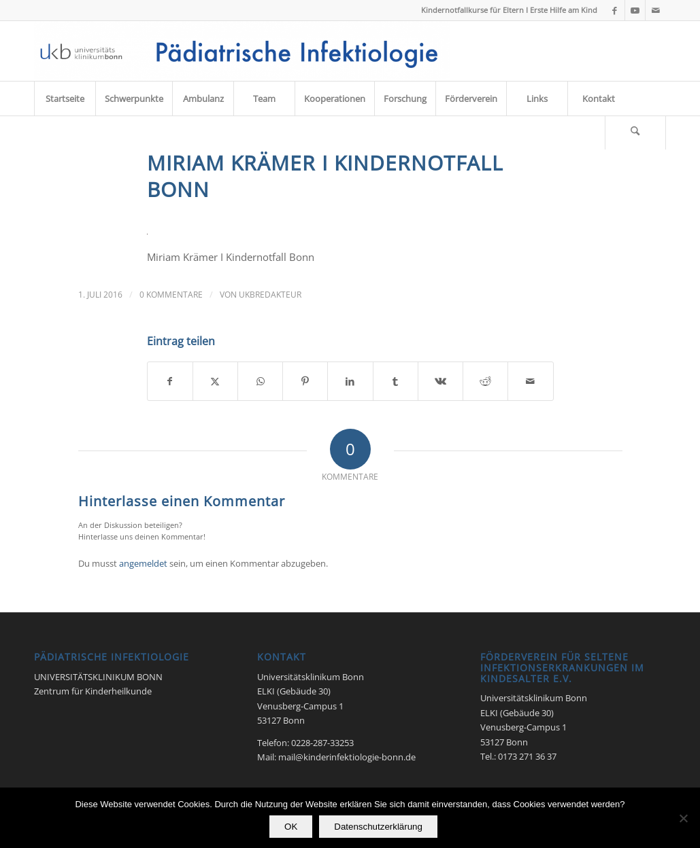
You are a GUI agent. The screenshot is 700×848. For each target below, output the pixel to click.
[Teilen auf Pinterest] (305, 381)
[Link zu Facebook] (614, 10)
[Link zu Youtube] (635, 10)
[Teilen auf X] (215, 381)
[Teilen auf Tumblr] (395, 381)
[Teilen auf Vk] (440, 381)
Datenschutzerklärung (378, 827)
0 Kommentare (171, 294)
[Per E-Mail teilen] (530, 381)
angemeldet (143, 563)
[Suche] (635, 132)
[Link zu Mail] (656, 10)
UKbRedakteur (270, 294)
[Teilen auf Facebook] (170, 381)
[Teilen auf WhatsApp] (260, 381)
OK (290, 827)
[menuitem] (64, 99)
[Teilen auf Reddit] (485, 381)
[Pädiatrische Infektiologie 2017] (242, 51)
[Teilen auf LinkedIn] (350, 381)
